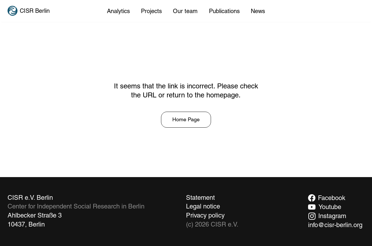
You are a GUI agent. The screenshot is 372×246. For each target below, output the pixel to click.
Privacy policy (205, 215)
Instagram (332, 216)
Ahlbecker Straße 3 (35, 215)
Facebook (331, 198)
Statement (200, 197)
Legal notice (203, 206)
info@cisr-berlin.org (335, 225)
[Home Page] (186, 120)
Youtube (330, 207)
